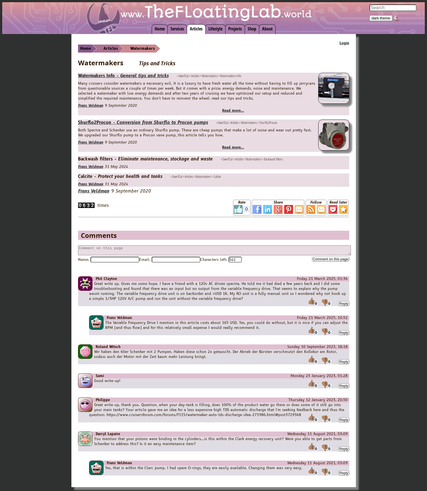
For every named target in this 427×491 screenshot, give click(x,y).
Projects (235, 29)
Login (344, 43)
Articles (196, 29)
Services (177, 29)
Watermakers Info (123, 76)
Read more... (233, 110)
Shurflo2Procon (143, 122)
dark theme (381, 18)
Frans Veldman (90, 105)
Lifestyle (215, 29)
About (267, 29)
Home (160, 29)
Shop (252, 29)
